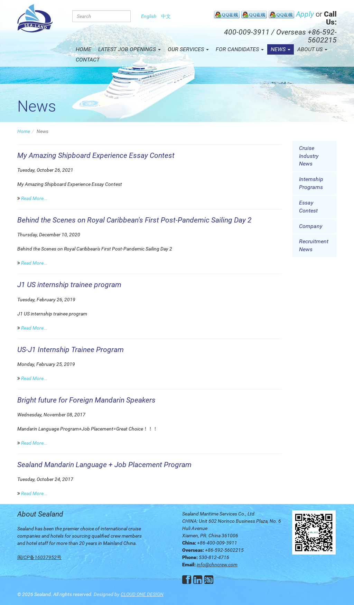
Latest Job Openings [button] (129, 49)
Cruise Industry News (308, 156)
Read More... (34, 198)
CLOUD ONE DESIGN (142, 594)
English (149, 16)
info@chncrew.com (217, 564)
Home (83, 49)
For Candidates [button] (240, 49)
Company (310, 226)
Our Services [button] (188, 49)
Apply (305, 14)
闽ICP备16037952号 (39, 557)
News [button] (280, 49)
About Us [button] (312, 49)
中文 (166, 16)
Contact (88, 59)
